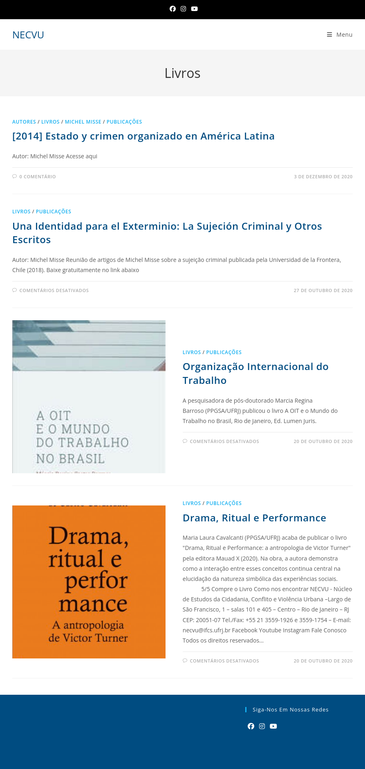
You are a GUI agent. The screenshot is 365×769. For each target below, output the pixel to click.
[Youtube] (273, 726)
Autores (24, 121)
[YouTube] (193, 8)
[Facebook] (172, 8)
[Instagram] (183, 8)
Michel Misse (83, 121)
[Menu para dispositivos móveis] (340, 34)
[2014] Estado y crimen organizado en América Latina (143, 135)
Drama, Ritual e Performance (255, 517)
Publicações (124, 121)
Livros (50, 121)
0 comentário (38, 176)
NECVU (28, 34)
